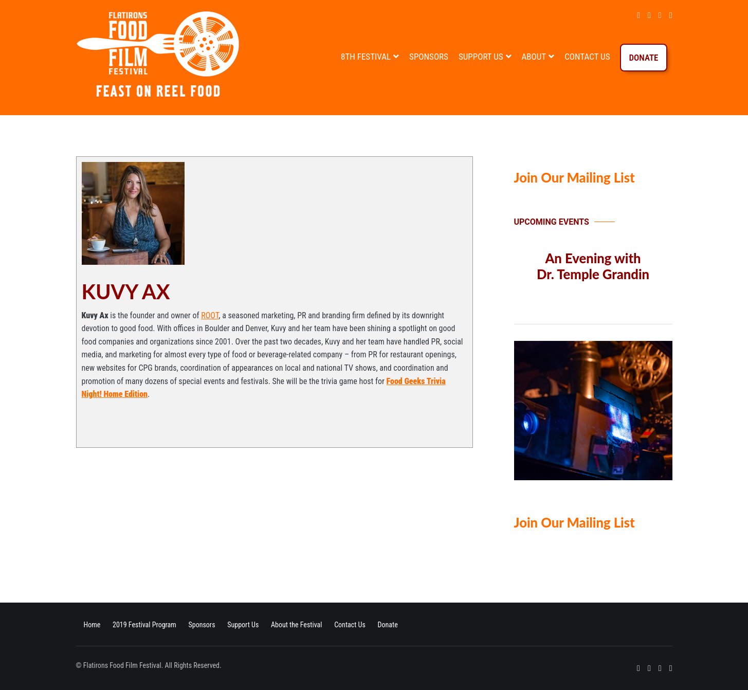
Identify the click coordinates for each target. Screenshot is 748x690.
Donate (643, 57)
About (534, 56)
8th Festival (366, 56)
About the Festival (296, 625)
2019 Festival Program (144, 625)
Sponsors (428, 56)
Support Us (481, 56)
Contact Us (587, 56)
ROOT (209, 315)
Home (92, 625)
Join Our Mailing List (574, 177)
